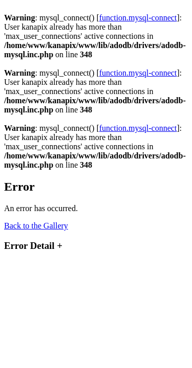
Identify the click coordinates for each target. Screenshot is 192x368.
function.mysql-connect (138, 17)
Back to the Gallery (36, 225)
